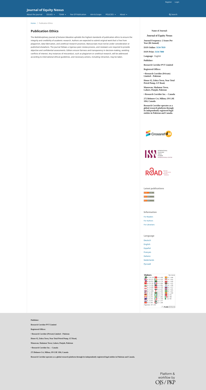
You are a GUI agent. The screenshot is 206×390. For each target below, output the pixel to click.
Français (147, 252)
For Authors (148, 220)
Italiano (147, 256)
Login (177, 2)
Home (33, 23)
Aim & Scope (95, 14)
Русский (147, 264)
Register (168, 2)
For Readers (148, 217)
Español (147, 248)
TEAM (62, 14)
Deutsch (147, 240)
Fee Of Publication (78, 14)
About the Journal (34, 14)
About (123, 14)
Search (173, 14)
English (147, 244)
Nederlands (149, 260)
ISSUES (50, 14)
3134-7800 (159, 52)
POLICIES (110, 14)
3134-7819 (160, 47)
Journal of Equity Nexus (45, 10)
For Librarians (149, 224)
